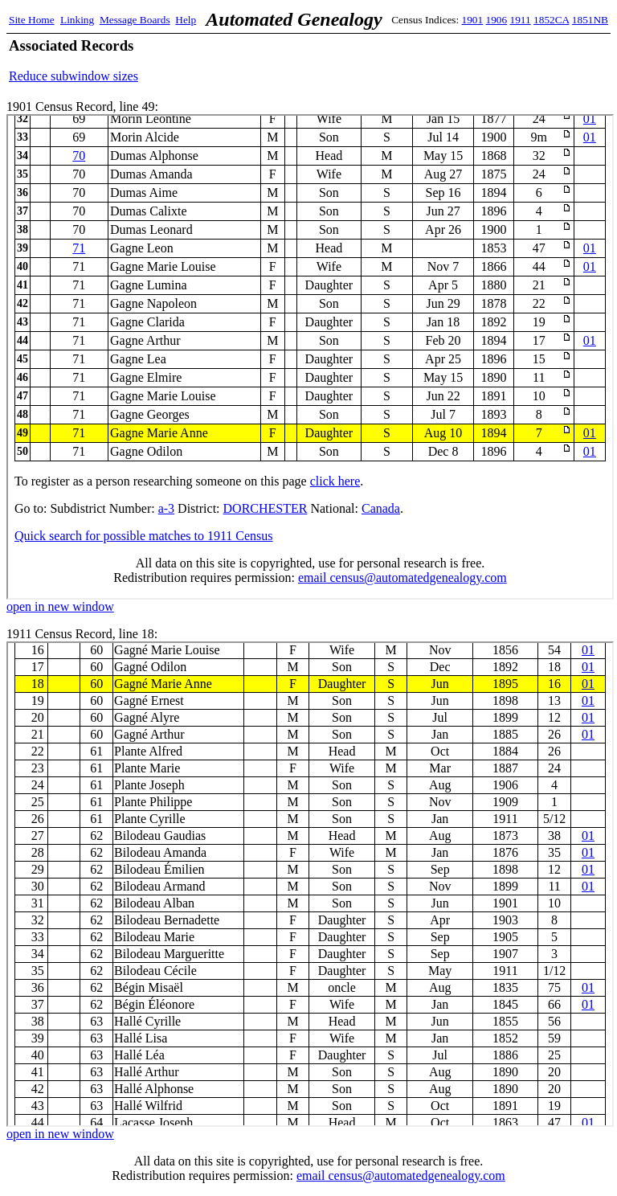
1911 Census (310, 884)
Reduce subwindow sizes (73, 76)
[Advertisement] (420, 60)
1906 (497, 20)
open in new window (60, 606)
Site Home (32, 20)
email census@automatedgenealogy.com (400, 1175)
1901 (473, 20)
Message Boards (135, 20)
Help (185, 20)
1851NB (590, 20)
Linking (77, 20)
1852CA (551, 20)
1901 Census (310, 357)
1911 (520, 20)
